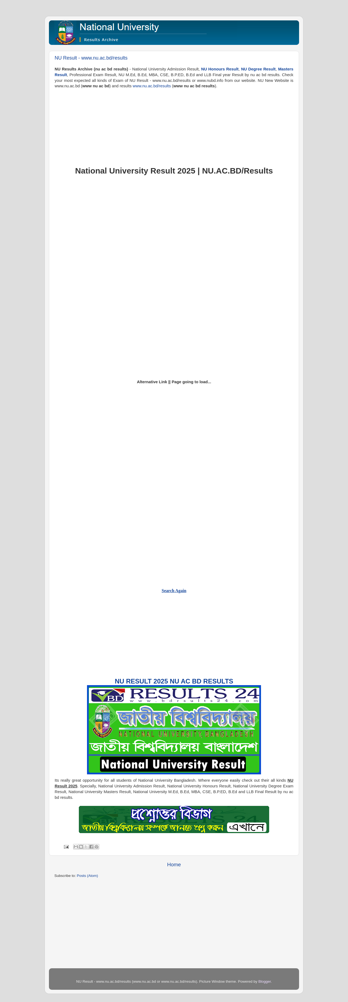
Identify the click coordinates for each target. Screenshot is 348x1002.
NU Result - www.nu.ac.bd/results (91, 58)
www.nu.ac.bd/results (152, 86)
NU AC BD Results (201, 681)
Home (174, 864)
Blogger (264, 981)
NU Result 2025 (141, 681)
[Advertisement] (174, 127)
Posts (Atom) (87, 876)
